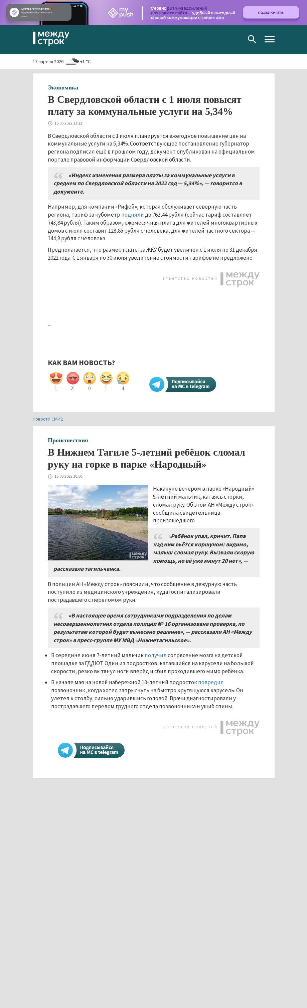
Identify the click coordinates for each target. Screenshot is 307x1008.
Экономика (63, 87)
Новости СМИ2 (48, 419)
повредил (211, 682)
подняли (132, 214)
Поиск (252, 39)
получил (156, 655)
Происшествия (68, 440)
